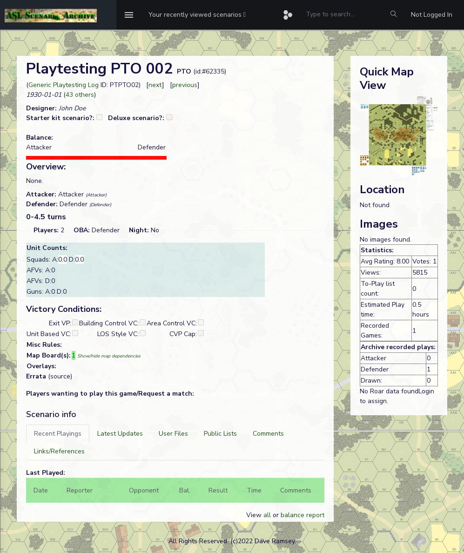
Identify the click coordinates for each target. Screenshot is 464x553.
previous (184, 85)
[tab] (57, 434)
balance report (302, 515)
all (267, 515)
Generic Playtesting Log (63, 85)
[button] (197, 15)
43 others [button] (80, 94)
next (155, 85)
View (254, 515)
